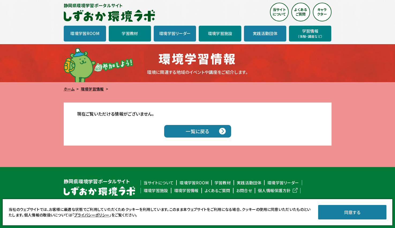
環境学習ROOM (194, 182)
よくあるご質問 (217, 190)
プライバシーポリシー (91, 215)
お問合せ (244, 190)
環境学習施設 (156, 190)
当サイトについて (159, 182)
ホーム (69, 89)
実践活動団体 (249, 182)
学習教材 (223, 182)
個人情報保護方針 (274, 190)
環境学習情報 (92, 89)
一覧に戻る (197, 131)
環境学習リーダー (283, 182)
